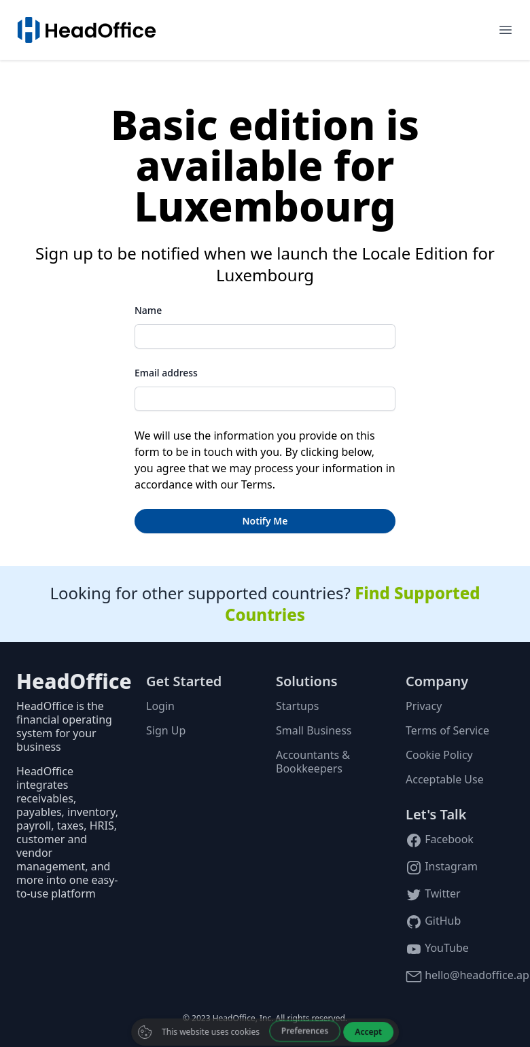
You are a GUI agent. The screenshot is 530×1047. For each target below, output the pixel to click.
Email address (166, 372)
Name (148, 310)
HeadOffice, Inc (242, 1018)
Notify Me (264, 520)
